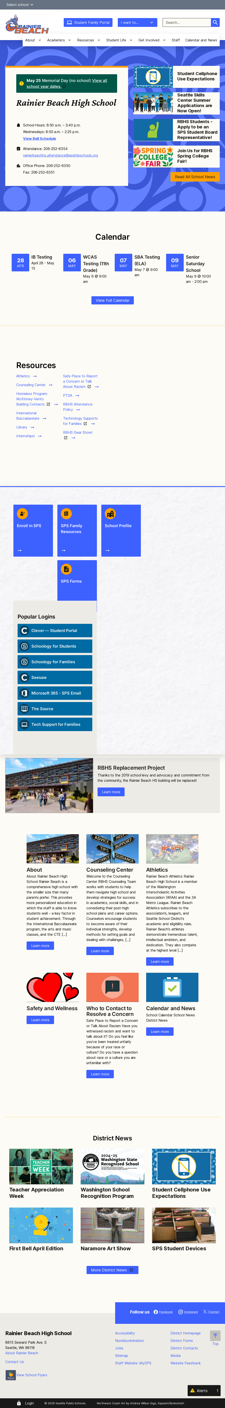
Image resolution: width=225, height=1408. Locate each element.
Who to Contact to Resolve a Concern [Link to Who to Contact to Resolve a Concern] (110, 1011)
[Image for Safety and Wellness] (53, 987)
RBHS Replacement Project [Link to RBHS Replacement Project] (131, 768)
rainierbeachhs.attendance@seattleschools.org (60, 155)
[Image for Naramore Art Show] (112, 1225)
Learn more (111, 792)
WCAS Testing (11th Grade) (96, 263)
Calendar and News (201, 40)
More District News (109, 1270)
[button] (31, 4)
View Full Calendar (112, 300)
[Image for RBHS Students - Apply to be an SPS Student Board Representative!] (153, 130)
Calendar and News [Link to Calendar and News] (170, 1008)
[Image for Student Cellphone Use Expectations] (153, 77)
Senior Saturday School (195, 263)
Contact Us (14, 1362)
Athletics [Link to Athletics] (157, 870)
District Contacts (184, 1348)
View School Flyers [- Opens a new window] (26, 1375)
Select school (20, 4)
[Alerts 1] (204, 1390)
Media (176, 1355)
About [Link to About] (34, 870)
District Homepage (186, 1333)
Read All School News (195, 176)
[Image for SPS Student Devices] (184, 1225)
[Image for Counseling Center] (112, 848)
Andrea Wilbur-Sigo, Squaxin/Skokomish (157, 1403)
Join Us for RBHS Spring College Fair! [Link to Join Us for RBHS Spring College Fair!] (194, 156)
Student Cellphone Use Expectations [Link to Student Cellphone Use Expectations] (197, 76)
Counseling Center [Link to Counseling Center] (109, 870)
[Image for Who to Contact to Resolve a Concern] (112, 987)
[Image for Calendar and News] (172, 987)
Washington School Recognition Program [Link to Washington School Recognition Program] (108, 1192)
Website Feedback (186, 1363)
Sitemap (121, 1355)
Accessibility (125, 1333)
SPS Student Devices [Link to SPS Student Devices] (179, 1248)
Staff (176, 40)
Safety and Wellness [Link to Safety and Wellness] (52, 1008)
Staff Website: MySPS (133, 1363)
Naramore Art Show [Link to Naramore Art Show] (106, 1248)
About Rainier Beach (21, 1353)
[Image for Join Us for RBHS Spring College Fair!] (153, 157)
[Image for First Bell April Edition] (41, 1225)
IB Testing (41, 257)
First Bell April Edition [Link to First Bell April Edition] (36, 1248)
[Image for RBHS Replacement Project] (49, 785)
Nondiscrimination (129, 1340)
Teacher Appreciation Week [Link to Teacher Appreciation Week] (36, 1192)
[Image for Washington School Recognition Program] (112, 1166)
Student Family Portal (88, 22)
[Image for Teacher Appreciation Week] (41, 1166)
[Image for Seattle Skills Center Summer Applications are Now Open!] (153, 103)
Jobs (119, 1348)
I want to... (137, 22)
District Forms (182, 1340)
